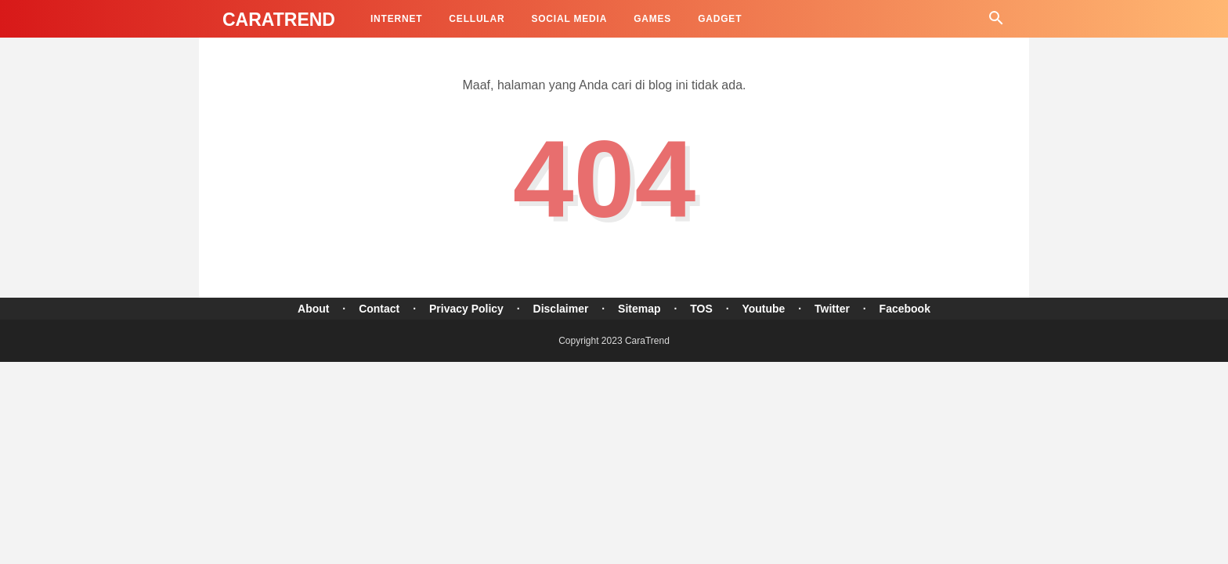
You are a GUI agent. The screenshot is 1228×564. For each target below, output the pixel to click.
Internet (396, 18)
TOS (701, 308)
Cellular (476, 18)
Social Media (569, 18)
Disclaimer (561, 308)
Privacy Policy (466, 308)
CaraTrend (278, 19)
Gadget (720, 18)
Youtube (763, 308)
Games (652, 18)
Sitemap (639, 308)
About (313, 308)
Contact (379, 308)
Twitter (832, 308)
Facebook (904, 308)
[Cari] (996, 22)
